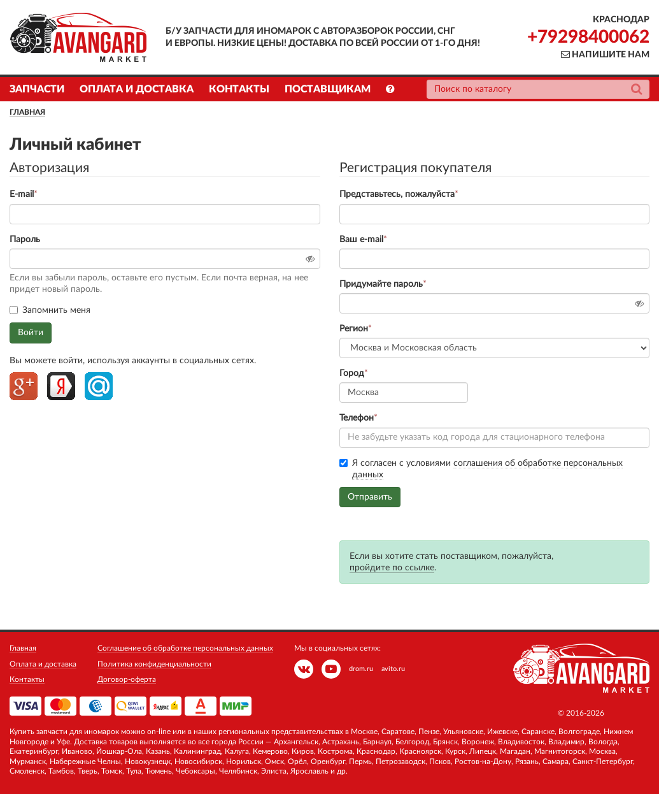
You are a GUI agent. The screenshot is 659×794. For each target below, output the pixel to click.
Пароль (25, 239)
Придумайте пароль (381, 284)
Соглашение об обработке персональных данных (185, 648)
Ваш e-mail (361, 239)
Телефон (356, 418)
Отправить (370, 497)
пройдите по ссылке (392, 567)
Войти (30, 332)
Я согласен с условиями (481, 469)
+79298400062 (588, 37)
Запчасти (37, 89)
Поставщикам (328, 89)
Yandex (61, 386)
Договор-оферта (126, 679)
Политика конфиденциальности (154, 664)
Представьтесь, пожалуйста (397, 194)
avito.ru (393, 668)
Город (351, 373)
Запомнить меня (50, 310)
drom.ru (361, 668)
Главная (27, 112)
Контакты (239, 89)
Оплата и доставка (137, 89)
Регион (353, 328)
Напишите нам (605, 54)
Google (24, 386)
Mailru (99, 386)
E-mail (22, 194)
